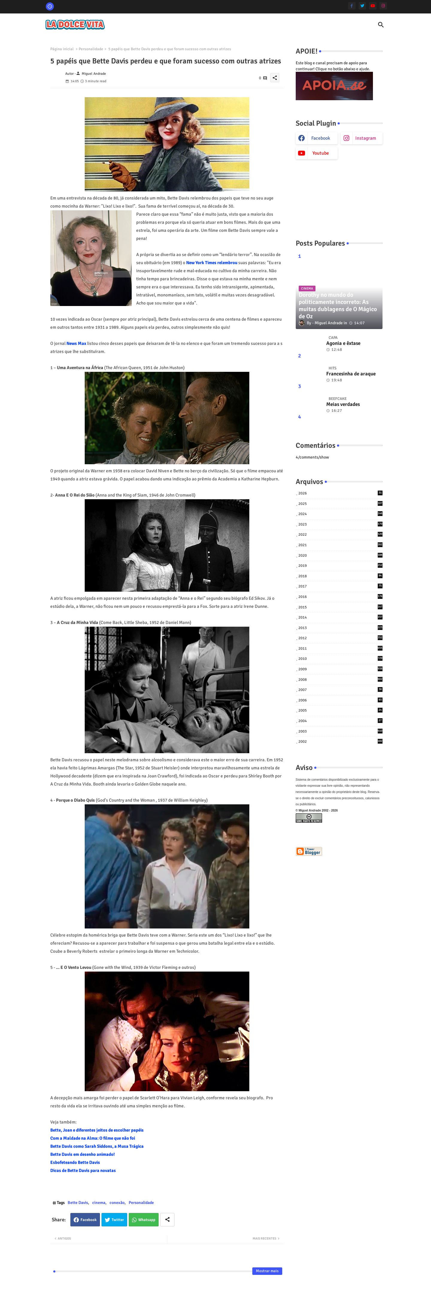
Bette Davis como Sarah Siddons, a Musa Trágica (97, 1146)
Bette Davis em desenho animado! (82, 1154)
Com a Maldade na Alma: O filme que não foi (92, 1138)
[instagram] (383, 6)
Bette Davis (78, 1202)
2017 (340, 586)
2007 (340, 689)
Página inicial (62, 49)
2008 (340, 679)
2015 (340, 607)
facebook (320, 138)
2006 (340, 700)
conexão (117, 1202)
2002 (340, 741)
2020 (340, 555)
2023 (340, 524)
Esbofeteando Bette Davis (75, 1162)
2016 (340, 596)
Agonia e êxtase (343, 343)
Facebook (89, 1219)
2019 (340, 565)
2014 (340, 617)
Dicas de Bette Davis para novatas (83, 1170)
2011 (340, 648)
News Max (76, 343)
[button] (381, 25)
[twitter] (362, 6)
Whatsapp (146, 1219)
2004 (340, 720)
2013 (340, 627)
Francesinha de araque (351, 374)
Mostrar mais (267, 1271)
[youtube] (373, 6)
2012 (340, 637)
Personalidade (91, 49)
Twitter (118, 1219)
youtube (320, 153)
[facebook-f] (352, 6)
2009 (340, 669)
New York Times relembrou (211, 262)
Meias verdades (343, 404)
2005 (340, 710)
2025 (340, 503)
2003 (340, 731)
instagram (365, 138)
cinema (98, 1202)
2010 (340, 658)
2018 (340, 576)
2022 (340, 534)
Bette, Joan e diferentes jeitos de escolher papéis (97, 1130)
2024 (340, 513)
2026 (340, 493)
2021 (340, 544)
